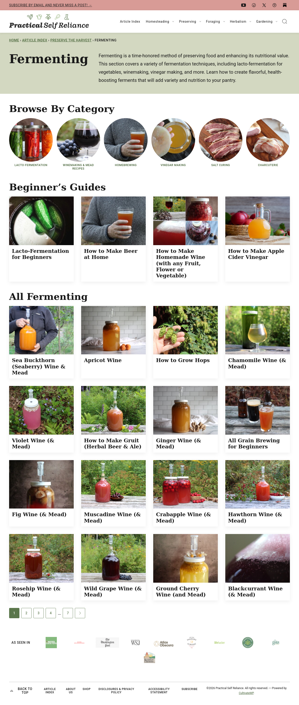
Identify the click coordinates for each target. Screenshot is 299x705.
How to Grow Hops (183, 360)
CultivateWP (246, 693)
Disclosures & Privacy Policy (116, 690)
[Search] (285, 21)
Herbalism (238, 21)
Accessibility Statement (159, 690)
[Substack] (285, 5)
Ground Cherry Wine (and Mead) (181, 591)
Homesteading (157, 21)
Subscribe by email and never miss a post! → (50, 5)
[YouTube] (243, 5)
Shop (87, 689)
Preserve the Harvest (70, 40)
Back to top (20, 691)
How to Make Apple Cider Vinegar (256, 254)
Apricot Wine (103, 360)
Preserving (187, 21)
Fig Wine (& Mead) (39, 514)
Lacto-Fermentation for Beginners (40, 254)
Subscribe (190, 689)
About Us (71, 690)
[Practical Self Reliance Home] (49, 21)
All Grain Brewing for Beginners (254, 443)
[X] (264, 5)
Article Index (130, 21)
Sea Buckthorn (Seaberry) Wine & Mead (38, 366)
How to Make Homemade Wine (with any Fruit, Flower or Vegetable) (180, 263)
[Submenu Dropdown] (173, 21)
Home (14, 40)
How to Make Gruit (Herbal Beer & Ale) (113, 443)
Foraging (213, 21)
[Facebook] (254, 5)
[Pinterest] (274, 5)
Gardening (264, 21)
